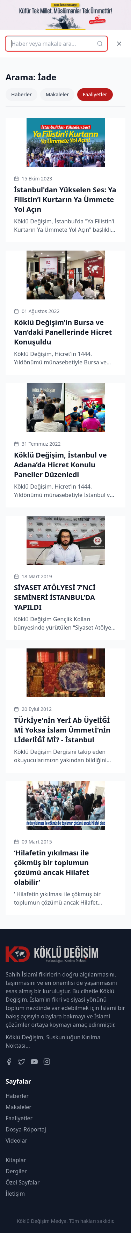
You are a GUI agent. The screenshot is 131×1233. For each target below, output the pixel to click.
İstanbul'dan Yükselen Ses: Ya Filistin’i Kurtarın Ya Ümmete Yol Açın (65, 199)
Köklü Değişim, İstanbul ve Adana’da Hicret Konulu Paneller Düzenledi (60, 464)
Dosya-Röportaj (26, 1129)
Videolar (16, 1140)
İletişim (15, 1193)
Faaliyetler (95, 94)
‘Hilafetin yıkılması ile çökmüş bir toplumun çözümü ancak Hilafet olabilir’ (51, 867)
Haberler (21, 94)
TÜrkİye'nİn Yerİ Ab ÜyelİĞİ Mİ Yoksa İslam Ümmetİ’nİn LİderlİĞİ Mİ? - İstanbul (62, 729)
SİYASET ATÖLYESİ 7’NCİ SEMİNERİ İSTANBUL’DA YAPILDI (54, 597)
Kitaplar (16, 1160)
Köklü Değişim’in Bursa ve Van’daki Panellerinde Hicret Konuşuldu (63, 332)
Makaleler (57, 94)
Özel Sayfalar (22, 1182)
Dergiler (16, 1171)
